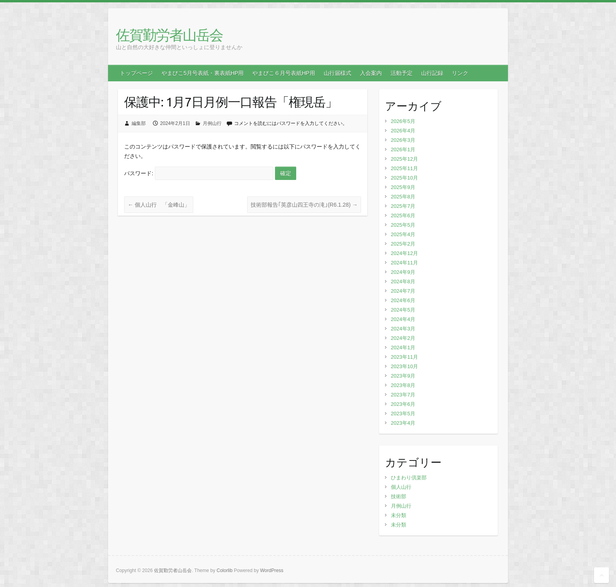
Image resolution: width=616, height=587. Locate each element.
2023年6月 (403, 404)
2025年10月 (404, 178)
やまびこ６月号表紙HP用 (283, 73)
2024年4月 (403, 319)
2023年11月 (404, 357)
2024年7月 (403, 291)
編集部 (139, 123)
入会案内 (371, 73)
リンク (460, 73)
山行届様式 (337, 73)
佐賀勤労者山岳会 (169, 35)
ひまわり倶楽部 (409, 478)
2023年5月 (403, 413)
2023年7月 (403, 395)
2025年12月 (404, 159)
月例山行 (212, 123)
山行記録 (432, 73)
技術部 (398, 496)
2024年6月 (403, 300)
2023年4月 (403, 423)
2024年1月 (403, 347)
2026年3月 (403, 140)
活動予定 (401, 73)
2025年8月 (403, 197)
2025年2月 (403, 244)
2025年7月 (403, 206)
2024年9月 (403, 272)
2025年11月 (404, 168)
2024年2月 (403, 338)
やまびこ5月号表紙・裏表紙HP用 (202, 73)
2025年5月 (403, 225)
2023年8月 (403, 385)
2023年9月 (403, 376)
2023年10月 (404, 366)
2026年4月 (403, 131)
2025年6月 (403, 215)
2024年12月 (404, 253)
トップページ (136, 73)
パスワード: (198, 173)
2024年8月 (403, 281)
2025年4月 (403, 234)
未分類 (398, 515)
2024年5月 (403, 310)
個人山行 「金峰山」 (159, 205)
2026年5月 (403, 121)
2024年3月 (403, 329)
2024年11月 (404, 263)
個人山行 (401, 487)
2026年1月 (403, 149)
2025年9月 (403, 187)
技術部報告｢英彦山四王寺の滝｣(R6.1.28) (304, 205)
